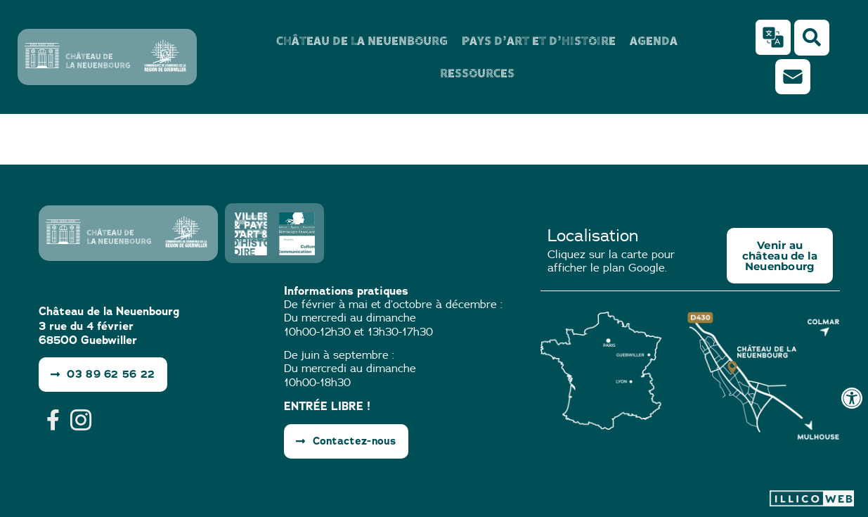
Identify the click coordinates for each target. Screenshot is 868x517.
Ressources (477, 73)
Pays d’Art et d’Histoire (539, 40)
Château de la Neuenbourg (362, 40)
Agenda (654, 40)
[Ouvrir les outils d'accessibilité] (851, 398)
